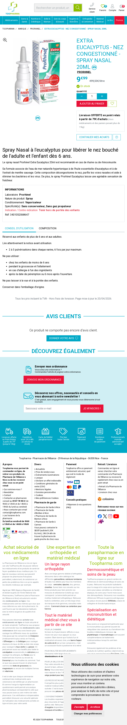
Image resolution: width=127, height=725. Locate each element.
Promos (119, 20)
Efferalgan (8, 641)
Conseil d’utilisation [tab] (19, 228)
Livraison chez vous (107, 492)
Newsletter (8, 492)
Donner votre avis (63, 338)
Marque (22, 29)
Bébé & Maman (47, 20)
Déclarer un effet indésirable (47, 481)
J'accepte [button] (79, 707)
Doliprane (34, 636)
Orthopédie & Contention (87, 20)
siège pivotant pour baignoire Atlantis (60, 675)
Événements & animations (46, 475)
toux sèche (20, 647)
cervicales (57, 585)
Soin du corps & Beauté (60, 20)
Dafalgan (22, 641)
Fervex (26, 655)
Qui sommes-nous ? (12, 489)
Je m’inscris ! (92, 408)
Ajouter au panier (92, 103)
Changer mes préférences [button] (88, 713)
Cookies (38, 495)
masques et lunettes (53, 710)
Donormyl (6, 660)
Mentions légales (42, 489)
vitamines (9, 671)
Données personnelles (45, 492)
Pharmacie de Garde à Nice (47, 507)
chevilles (48, 587)
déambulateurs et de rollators (58, 656)
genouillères (59, 579)
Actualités (39, 469)
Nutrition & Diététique (35, 20)
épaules (65, 585)
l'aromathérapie (107, 635)
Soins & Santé (24, 20)
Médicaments (11, 20)
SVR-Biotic (112, 601)
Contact (7, 495)
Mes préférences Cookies (46, 498)
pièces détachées (63, 691)
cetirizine (31, 652)
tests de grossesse (20, 666)
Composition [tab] (47, 228)
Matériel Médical (100, 20)
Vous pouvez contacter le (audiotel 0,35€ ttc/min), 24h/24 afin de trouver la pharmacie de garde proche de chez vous (46, 533)
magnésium (7, 668)
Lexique (38, 478)
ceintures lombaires (73, 579)
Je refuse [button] (95, 707)
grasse (31, 647)
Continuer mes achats (94, 137)
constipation (7, 652)
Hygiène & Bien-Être (73, 20)
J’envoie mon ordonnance (43, 379)
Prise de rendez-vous (44, 472)
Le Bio (110, 20)
